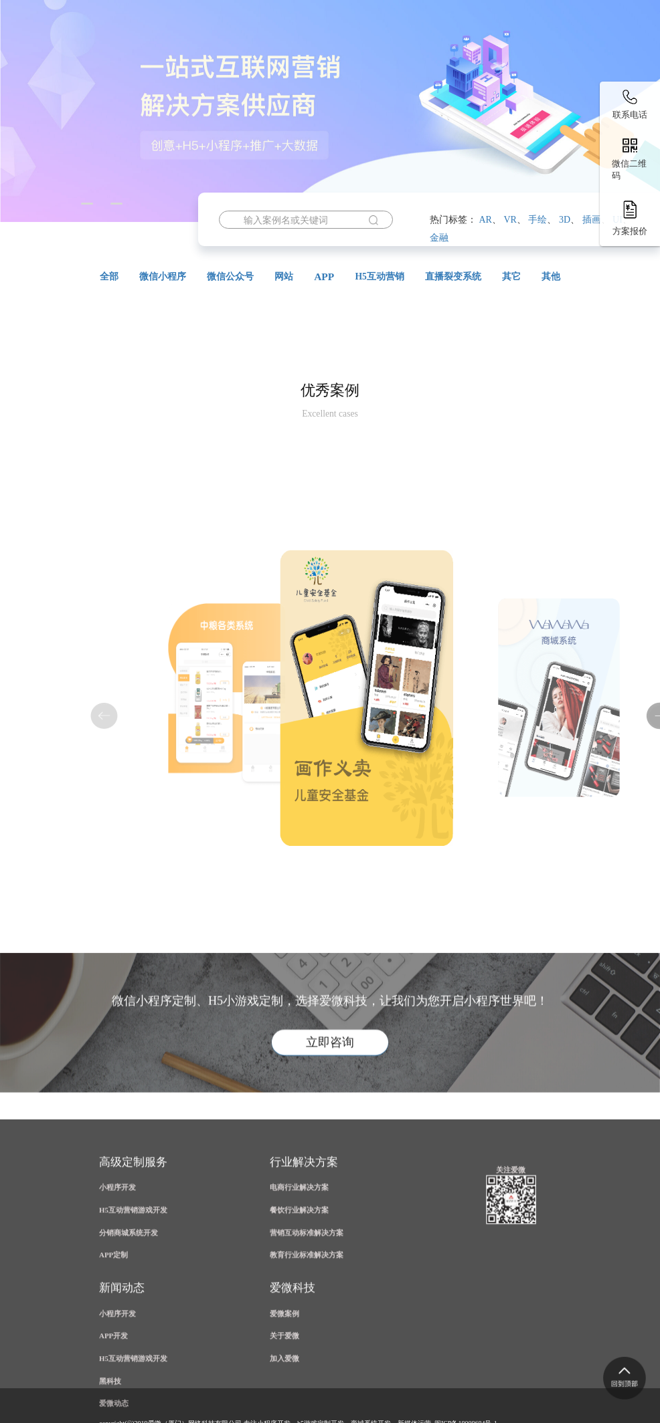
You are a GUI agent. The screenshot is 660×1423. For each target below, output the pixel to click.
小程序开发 (280, 79)
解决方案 (522, 79)
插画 (591, 220)
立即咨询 (330, 1099)
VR (509, 220)
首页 (118, 79)
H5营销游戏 (192, 79)
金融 (439, 238)
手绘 (537, 220)
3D (564, 220)
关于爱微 (186, 112)
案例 (445, 79)
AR (485, 220)
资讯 (118, 112)
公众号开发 (367, 79)
